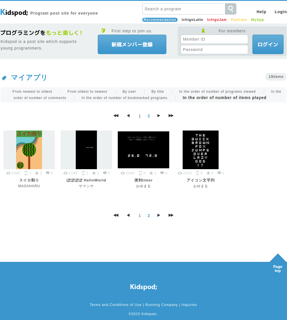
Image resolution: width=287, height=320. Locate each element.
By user (129, 92)
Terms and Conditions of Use (115, 305)
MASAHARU (29, 186)
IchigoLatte (192, 20)
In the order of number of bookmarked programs (124, 98)
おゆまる (143, 186)
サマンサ (86, 186)
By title (158, 92)
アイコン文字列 (201, 180)
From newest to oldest (32, 92)
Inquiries (189, 305)
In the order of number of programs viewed (217, 92)
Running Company (161, 305)
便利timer (143, 180)
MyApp (257, 20)
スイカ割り (29, 180)
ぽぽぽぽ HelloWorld (86, 180)
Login (281, 11)
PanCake (239, 20)
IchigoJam (217, 20)
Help (261, 11)
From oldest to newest (87, 92)
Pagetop (277, 261)
